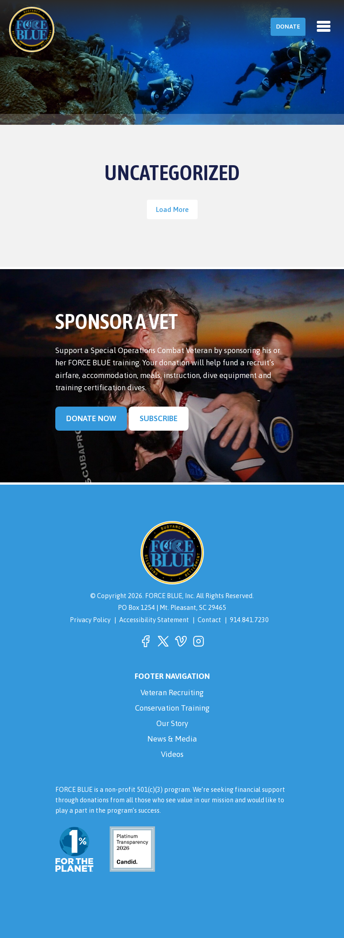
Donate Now (91, 418)
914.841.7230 (249, 620)
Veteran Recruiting (172, 692)
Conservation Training (172, 707)
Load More (172, 209)
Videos (172, 754)
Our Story (172, 723)
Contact (209, 620)
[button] (145, 641)
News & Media (172, 738)
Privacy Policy (90, 620)
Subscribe (159, 418)
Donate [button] (288, 26)
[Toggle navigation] (323, 26)
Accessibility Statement (154, 620)
